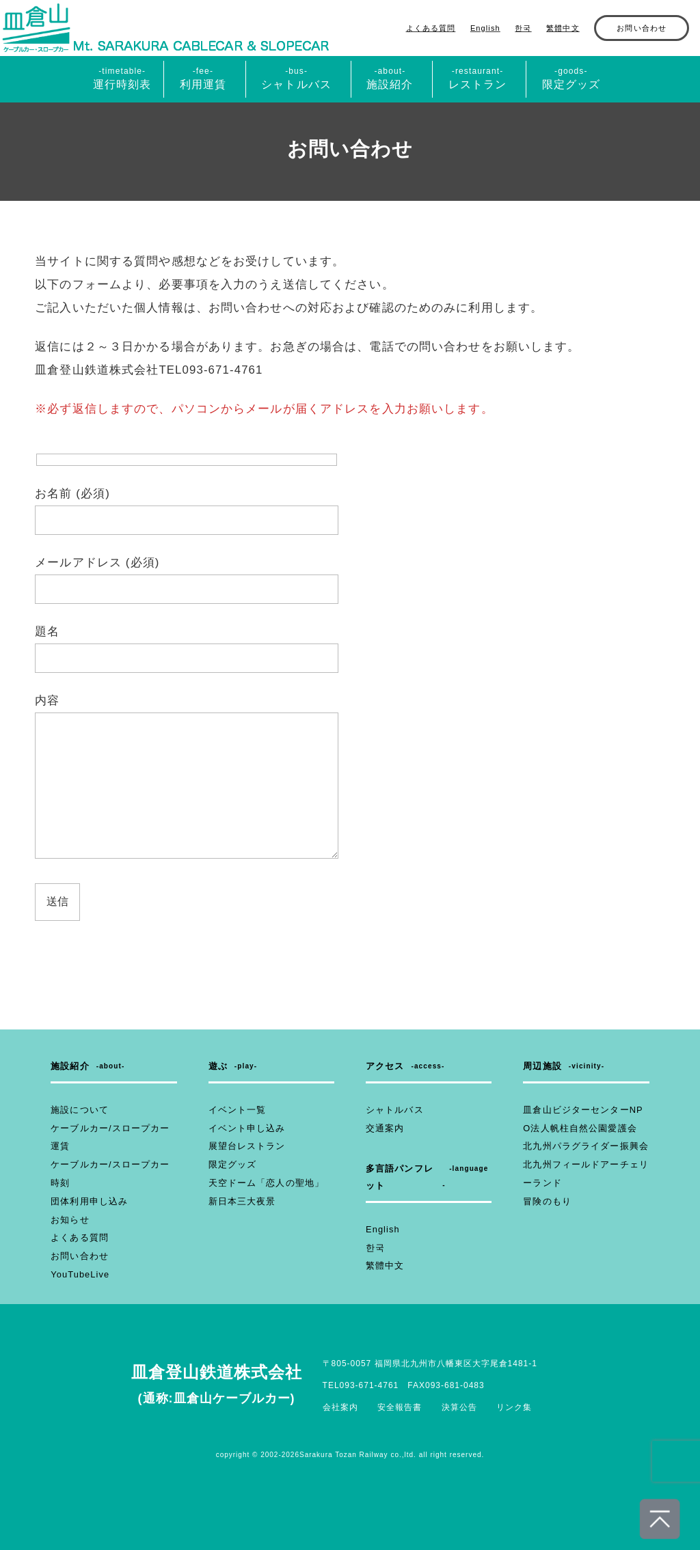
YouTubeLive (79, 1274)
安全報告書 (399, 1407)
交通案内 (383, 1128)
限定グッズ (231, 1165)
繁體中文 (562, 28)
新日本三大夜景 (239, 1201)
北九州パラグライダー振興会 (581, 1146)
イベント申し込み (244, 1128)
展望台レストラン (244, 1146)
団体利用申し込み (86, 1201)
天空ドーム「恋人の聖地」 (262, 1183)
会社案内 (340, 1407)
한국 (523, 28)
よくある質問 (431, 28)
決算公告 (459, 1407)
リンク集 (514, 1407)
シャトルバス (393, 1110)
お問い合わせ (642, 28)
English (485, 28)
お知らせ (68, 1220)
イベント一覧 (235, 1110)
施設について (78, 1110)
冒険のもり (545, 1201)
